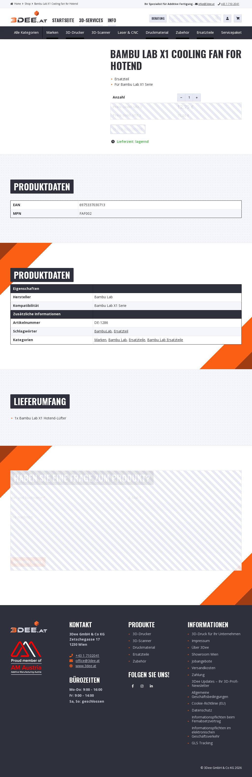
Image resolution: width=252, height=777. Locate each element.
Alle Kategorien (26, 32)
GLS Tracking (202, 743)
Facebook (132, 686)
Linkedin (151, 686)
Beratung (158, 18)
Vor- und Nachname (27, 497)
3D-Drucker (142, 634)
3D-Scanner (142, 641)
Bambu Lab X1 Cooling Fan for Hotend (55, 3)
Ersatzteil (121, 331)
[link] (63, 20)
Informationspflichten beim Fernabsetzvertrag (213, 719)
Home (15, 3)
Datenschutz (202, 710)
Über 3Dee (200, 647)
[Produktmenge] (189, 97)
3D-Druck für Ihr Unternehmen (216, 634)
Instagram (142, 686)
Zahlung (198, 675)
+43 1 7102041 (87, 655)
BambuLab (103, 331)
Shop (26, 3)
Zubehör (139, 661)
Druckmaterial (144, 647)
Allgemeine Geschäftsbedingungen (210, 695)
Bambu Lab (117, 340)
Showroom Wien (205, 654)
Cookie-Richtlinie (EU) (209, 703)
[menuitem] (63, 20)
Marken (100, 340)
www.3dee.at (86, 665)
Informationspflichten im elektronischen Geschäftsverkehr (211, 732)
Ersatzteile (137, 340)
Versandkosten (203, 668)
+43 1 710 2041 (230, 4)
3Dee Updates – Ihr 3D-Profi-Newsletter (215, 683)
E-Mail (134, 497)
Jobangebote (202, 661)
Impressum (201, 641)
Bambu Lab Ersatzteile (165, 340)
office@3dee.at (206, 4)
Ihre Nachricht (21, 517)
